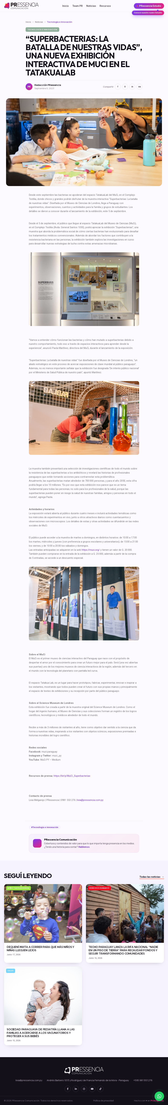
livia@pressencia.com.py (90, 800)
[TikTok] (100, 1089)
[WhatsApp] (159, 1096)
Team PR (77, 6)
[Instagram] (84, 1089)
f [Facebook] (117, 87)
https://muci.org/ (91, 549)
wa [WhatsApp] (139, 87)
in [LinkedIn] (132, 87)
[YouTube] (92, 1089)
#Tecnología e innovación (44, 827)
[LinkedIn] (76, 1089)
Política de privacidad (103, 1100)
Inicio (65, 6)
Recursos (105, 6)
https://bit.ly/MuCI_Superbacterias (71, 775)
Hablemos (84, 847)
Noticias (91, 6)
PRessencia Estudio (149, 7)
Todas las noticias (151, 877)
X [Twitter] (125, 87)
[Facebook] (67, 1089)
